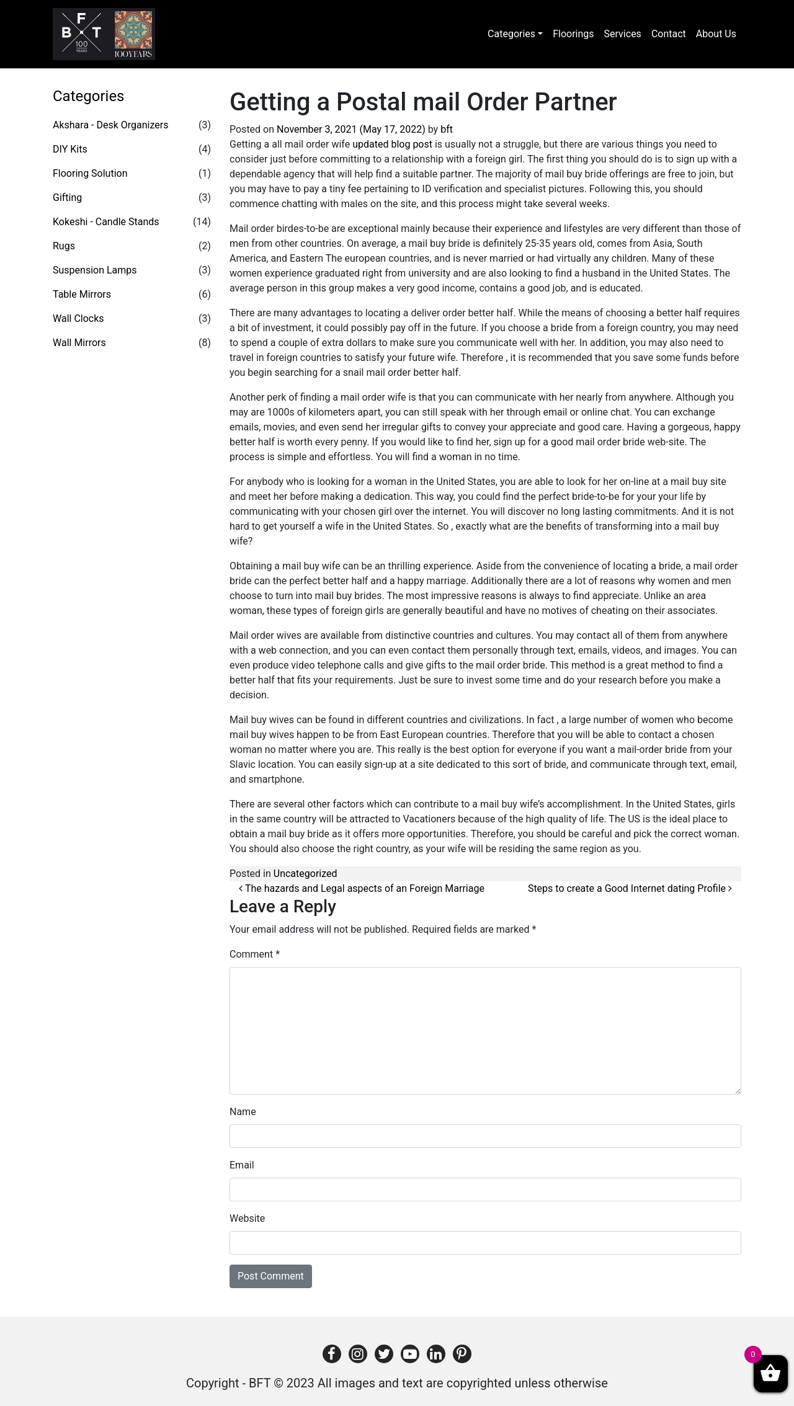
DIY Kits (70, 149)
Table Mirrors (82, 294)
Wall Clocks (78, 318)
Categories (511, 34)
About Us (716, 34)
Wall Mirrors (79, 343)
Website (247, 1218)
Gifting (67, 197)
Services (622, 34)
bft (446, 129)
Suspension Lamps (95, 270)
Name (243, 1112)
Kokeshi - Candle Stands (106, 222)
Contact (668, 34)
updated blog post (392, 144)
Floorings (573, 34)
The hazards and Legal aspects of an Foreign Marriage (361, 888)
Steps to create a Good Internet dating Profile (630, 888)
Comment (255, 954)
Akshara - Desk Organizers (110, 125)
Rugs (64, 246)
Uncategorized (305, 873)
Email (242, 1165)
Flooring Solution (90, 173)
